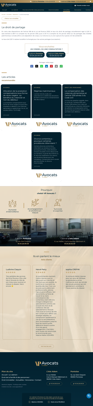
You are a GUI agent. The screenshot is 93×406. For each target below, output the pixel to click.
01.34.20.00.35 (23, 244)
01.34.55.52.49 (69, 244)
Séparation (15, 14)
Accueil (3, 14)
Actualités (9, 14)
